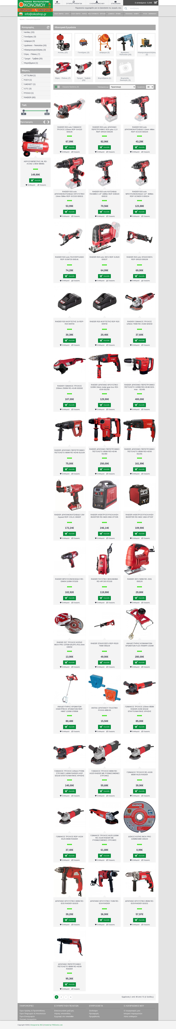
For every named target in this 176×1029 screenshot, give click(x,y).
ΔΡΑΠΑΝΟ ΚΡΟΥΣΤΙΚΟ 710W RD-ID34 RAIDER (104, 902)
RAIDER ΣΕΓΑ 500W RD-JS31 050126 (139, 580)
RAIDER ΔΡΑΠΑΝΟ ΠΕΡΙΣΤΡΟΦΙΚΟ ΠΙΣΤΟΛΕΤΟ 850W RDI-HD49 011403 (104, 451)
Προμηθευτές (94, 1016)
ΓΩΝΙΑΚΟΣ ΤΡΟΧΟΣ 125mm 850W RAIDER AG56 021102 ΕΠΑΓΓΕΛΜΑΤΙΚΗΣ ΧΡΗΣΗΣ (139, 709)
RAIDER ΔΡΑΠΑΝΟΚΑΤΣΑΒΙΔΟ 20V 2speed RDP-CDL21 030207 (69, 516)
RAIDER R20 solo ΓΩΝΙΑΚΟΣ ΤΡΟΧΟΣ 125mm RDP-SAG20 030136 (69, 129)
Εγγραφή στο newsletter (64, 1016)
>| (70, 997)
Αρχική (22, 19)
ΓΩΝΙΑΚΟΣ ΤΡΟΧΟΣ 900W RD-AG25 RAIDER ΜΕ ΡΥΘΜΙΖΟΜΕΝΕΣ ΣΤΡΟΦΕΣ (104, 773)
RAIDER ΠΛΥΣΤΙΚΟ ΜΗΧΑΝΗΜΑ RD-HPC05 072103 (104, 580)
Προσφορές (26, 122)
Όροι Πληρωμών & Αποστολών (33, 1014)
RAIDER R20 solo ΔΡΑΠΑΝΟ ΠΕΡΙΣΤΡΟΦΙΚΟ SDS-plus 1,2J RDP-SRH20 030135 (104, 129)
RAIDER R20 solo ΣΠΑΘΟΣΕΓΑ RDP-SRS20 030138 (139, 258)
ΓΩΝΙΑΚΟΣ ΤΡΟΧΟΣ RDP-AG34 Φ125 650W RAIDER (69, 838)
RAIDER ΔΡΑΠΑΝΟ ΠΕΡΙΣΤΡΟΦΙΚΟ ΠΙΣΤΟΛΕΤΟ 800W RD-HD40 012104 (69, 451)
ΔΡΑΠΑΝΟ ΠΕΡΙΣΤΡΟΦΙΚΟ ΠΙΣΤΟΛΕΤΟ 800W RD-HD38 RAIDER (69, 966)
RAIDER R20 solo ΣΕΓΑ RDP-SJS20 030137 (104, 258)
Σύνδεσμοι (93, 1011)
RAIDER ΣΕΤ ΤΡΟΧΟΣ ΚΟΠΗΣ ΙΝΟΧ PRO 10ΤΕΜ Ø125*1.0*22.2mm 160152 (69, 644)
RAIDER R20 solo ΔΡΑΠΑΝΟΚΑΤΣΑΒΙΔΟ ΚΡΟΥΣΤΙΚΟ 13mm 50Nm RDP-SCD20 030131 (69, 194)
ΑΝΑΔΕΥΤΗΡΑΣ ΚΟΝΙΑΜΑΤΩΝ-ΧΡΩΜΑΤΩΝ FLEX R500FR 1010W (139, 644)
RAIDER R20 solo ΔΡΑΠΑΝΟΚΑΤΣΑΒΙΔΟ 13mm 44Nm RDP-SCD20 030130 (139, 129)
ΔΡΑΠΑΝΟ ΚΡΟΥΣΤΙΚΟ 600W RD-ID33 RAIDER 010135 (69, 902)
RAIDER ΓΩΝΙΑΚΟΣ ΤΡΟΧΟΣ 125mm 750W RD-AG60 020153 (139, 322)
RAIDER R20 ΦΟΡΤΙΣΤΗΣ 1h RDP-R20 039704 (69, 322)
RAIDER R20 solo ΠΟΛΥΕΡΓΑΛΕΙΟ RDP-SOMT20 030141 (69, 258)
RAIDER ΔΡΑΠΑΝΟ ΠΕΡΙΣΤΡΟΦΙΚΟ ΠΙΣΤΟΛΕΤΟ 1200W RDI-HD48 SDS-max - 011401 (139, 387)
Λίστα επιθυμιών (130, 1016)
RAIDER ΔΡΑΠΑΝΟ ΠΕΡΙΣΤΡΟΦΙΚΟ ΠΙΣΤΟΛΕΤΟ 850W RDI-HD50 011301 (139, 451)
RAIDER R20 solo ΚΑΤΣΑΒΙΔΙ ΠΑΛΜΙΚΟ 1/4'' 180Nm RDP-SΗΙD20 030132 (104, 194)
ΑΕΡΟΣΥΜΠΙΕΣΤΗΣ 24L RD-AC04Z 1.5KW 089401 (35, 162)
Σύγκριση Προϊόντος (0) (70, 87)
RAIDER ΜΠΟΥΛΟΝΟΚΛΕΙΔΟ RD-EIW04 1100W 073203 (69, 580)
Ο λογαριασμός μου (132, 1011)
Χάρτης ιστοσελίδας (62, 1014)
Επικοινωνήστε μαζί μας (64, 1011)
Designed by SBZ (37, 1025)
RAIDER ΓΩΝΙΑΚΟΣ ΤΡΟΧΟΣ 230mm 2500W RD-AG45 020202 (69, 387)
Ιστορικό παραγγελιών (133, 1014)
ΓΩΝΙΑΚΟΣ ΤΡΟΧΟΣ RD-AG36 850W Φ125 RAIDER (139, 773)
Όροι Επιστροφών (27, 1016)
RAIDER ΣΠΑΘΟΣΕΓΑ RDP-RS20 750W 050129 (104, 644)
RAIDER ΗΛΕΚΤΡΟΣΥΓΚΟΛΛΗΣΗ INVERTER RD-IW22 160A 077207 (139, 516)
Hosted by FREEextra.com (53, 1025)
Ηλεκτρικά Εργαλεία (33, 19)
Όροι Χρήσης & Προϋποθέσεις (32, 1011)
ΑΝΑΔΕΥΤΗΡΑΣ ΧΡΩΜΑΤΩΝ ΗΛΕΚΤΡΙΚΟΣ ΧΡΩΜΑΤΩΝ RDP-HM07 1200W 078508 (69, 709)
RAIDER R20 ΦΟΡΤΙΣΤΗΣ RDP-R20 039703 (104, 322)
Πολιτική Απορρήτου (28, 1019)
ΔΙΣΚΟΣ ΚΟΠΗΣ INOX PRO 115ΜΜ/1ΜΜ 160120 (139, 838)
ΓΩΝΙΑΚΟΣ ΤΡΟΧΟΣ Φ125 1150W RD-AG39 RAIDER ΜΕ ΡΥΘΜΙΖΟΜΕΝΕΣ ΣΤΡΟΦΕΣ (104, 837)
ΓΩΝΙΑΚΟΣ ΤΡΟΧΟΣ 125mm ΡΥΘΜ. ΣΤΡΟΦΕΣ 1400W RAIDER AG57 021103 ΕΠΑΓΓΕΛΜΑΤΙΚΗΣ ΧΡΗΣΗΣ (69, 773)
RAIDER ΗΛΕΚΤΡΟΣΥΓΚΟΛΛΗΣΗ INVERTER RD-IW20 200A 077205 (104, 516)
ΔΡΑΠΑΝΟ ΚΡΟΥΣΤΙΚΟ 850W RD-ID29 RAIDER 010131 (139, 902)
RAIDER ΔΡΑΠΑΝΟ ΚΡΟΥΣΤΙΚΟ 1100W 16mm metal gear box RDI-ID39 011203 (104, 387)
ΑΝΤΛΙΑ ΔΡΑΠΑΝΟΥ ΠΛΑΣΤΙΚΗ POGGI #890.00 (104, 709)
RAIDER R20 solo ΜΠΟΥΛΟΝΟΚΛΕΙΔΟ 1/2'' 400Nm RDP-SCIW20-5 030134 (139, 194)
